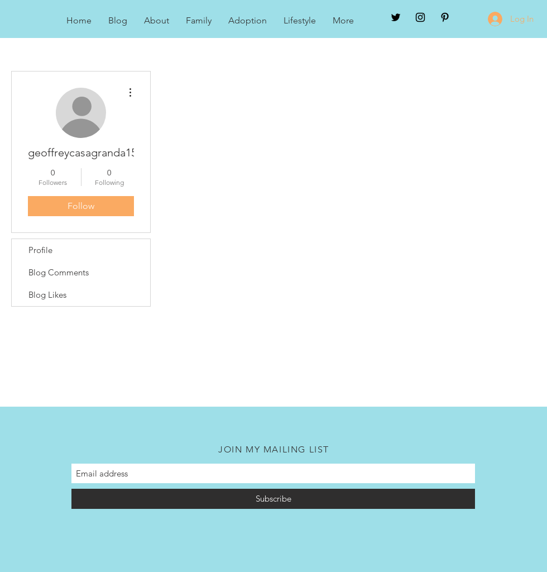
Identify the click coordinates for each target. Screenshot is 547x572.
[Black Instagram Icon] (420, 17)
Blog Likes (47, 294)
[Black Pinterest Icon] (445, 17)
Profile (40, 250)
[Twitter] (396, 17)
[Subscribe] (273, 499)
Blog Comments (58, 272)
